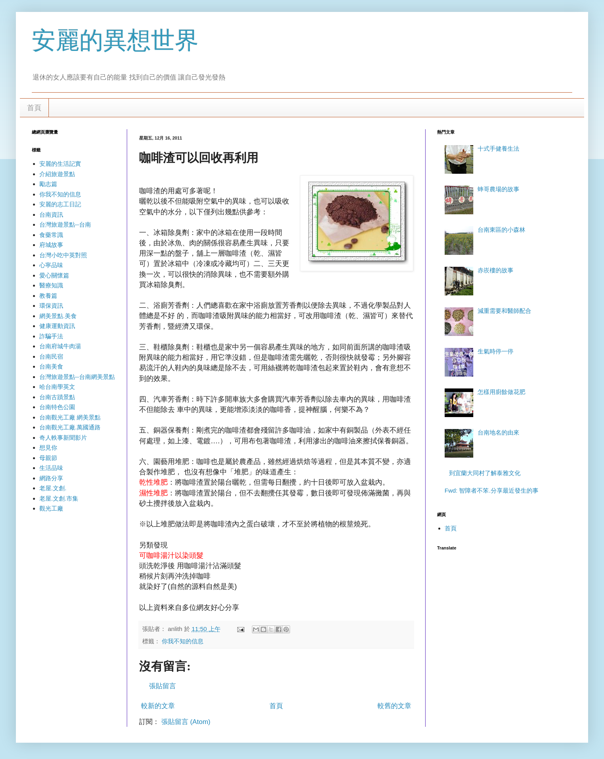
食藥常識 (51, 234)
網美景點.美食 (58, 316)
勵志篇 (48, 184)
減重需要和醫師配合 (504, 310)
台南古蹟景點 (57, 397)
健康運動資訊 (57, 325)
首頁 (34, 108)
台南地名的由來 (498, 432)
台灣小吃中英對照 (63, 255)
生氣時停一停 (495, 351)
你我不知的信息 (182, 641)
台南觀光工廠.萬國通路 (70, 427)
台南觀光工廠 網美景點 (70, 417)
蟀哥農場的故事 (498, 189)
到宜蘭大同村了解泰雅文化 (485, 473)
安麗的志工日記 (60, 204)
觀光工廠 (51, 508)
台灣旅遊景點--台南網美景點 (77, 376)
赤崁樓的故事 (495, 270)
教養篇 (48, 295)
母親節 (48, 457)
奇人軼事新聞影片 (63, 437)
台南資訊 (51, 214)
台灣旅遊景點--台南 (65, 224)
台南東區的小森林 (501, 229)
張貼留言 (162, 686)
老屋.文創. (52, 488)
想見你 (48, 447)
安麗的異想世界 (115, 40)
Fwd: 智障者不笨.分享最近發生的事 (491, 490)
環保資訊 (51, 305)
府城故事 (51, 244)
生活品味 (51, 467)
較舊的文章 (394, 706)
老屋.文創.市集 (58, 498)
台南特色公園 (57, 407)
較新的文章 (158, 706)
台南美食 (51, 366)
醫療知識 (51, 285)
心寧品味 (51, 265)
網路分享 (51, 478)
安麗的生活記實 (60, 163)
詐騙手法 (51, 336)
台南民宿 (51, 356)
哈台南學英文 (57, 386)
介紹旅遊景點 (57, 174)
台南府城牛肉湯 (60, 346)
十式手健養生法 (498, 148)
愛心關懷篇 (54, 275)
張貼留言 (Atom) (186, 722)
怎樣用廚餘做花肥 (501, 391)
